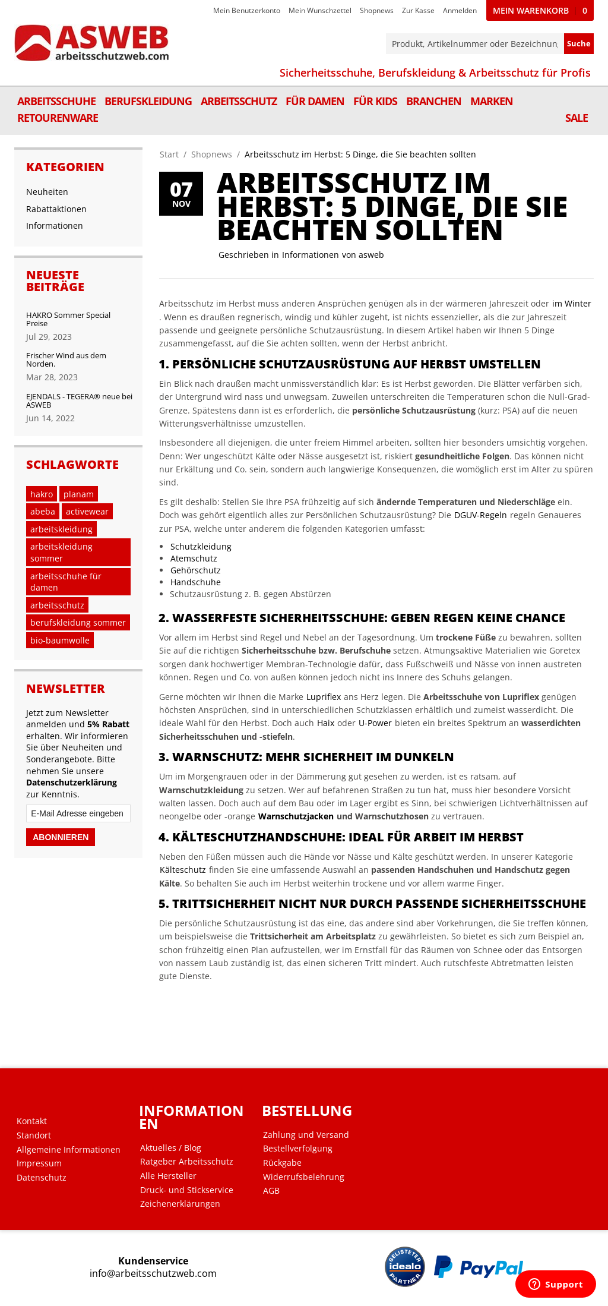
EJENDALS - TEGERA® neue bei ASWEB (79, 400)
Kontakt (32, 1121)
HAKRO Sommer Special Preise (68, 319)
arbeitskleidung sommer (61, 552)
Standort (34, 1135)
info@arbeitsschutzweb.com (153, 1273)
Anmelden (460, 10)
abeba (42, 511)
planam (79, 494)
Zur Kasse (418, 10)
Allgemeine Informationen (69, 1149)
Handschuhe (195, 582)
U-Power (375, 722)
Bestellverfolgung (297, 1148)
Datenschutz (41, 1177)
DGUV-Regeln (480, 514)
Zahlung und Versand (306, 1135)
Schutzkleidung (201, 546)
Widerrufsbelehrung (303, 1177)
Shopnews (377, 10)
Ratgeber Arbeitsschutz (186, 1161)
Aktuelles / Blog (170, 1148)
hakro (41, 494)
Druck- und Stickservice (186, 1190)
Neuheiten (47, 191)
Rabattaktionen (56, 208)
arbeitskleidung (61, 529)
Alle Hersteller (168, 1176)
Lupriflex (323, 696)
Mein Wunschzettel (320, 10)
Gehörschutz (195, 570)
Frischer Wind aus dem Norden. (66, 359)
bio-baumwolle (60, 640)
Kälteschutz (183, 869)
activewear (87, 511)
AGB (271, 1190)
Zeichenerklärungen (180, 1203)
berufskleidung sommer (78, 622)
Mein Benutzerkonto (246, 10)
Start (169, 154)
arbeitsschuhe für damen (66, 582)
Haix (325, 722)
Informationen (310, 254)
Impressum (39, 1163)
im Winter (571, 303)
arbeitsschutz (57, 605)
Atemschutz (193, 558)
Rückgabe (282, 1162)
